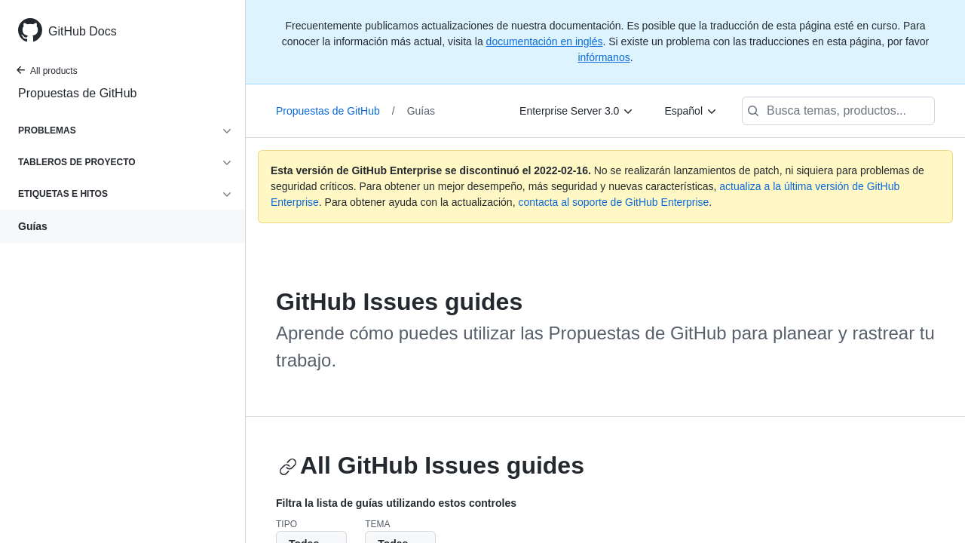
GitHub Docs (82, 31)
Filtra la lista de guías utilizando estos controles (396, 503)
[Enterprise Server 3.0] (576, 111)
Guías (32, 226)
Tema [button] (377, 524)
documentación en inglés (544, 41)
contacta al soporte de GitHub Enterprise (613, 202)
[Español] (691, 111)
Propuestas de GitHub (77, 93)
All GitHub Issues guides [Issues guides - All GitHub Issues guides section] (431, 465)
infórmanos (603, 57)
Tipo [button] (286, 524)
